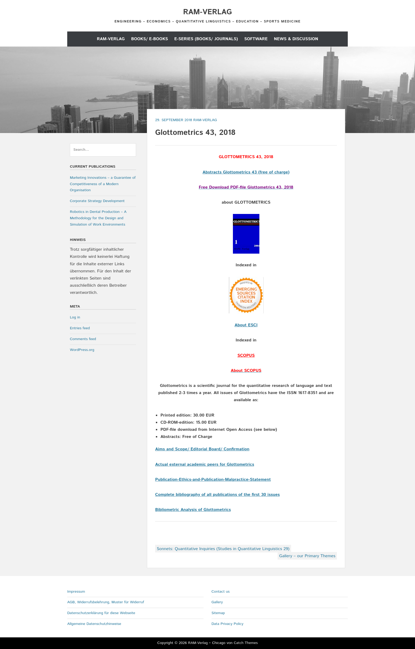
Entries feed (80, 328)
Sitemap (218, 613)
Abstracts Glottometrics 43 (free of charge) (246, 172)
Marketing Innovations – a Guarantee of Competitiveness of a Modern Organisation (103, 184)
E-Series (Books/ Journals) (206, 39)
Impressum (76, 591)
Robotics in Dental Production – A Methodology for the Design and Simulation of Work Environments (98, 218)
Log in (75, 317)
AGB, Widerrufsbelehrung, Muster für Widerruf (105, 602)
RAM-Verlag (207, 12)
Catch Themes (246, 643)
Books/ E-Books (149, 39)
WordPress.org (82, 350)
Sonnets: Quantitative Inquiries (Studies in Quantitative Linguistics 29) (223, 549)
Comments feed (83, 339)
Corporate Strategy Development (97, 201)
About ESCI (246, 325)
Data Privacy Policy (227, 624)
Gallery (217, 602)
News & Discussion (296, 39)
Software (256, 39)
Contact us (220, 591)
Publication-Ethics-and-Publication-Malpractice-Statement (213, 480)
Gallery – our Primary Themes (307, 556)
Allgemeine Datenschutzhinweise (94, 624)
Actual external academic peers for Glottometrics (204, 464)
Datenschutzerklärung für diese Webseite (101, 613)
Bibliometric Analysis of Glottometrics (193, 510)
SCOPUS (246, 356)
